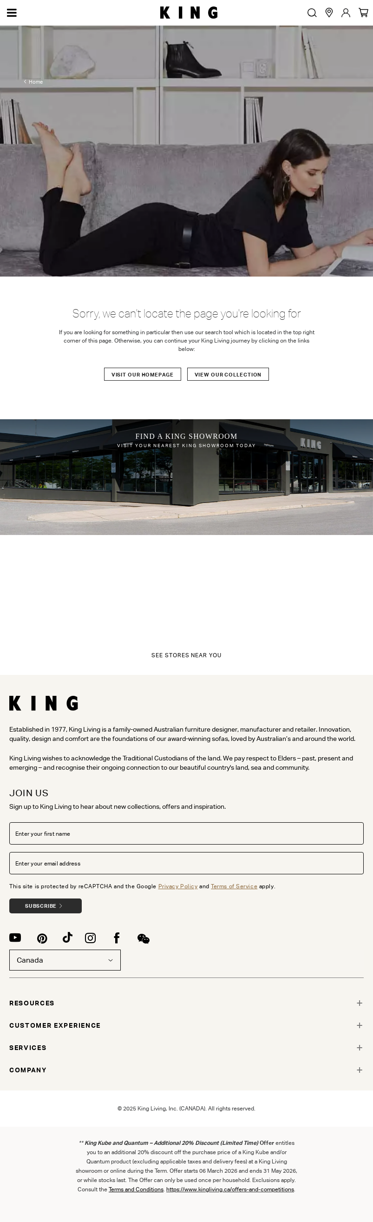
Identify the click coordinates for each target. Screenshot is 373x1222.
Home (36, 82)
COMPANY (28, 1070)
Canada (65, 960)
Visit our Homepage (142, 374)
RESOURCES (32, 1003)
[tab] (186, 1003)
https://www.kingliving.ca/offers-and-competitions (230, 1189)
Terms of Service (234, 886)
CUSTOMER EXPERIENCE (55, 1025)
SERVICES (27, 1047)
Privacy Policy (178, 886)
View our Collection (228, 374)
